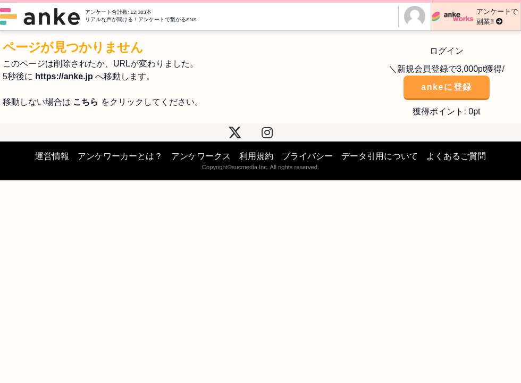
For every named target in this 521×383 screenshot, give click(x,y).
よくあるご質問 (456, 156)
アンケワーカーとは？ (120, 156)
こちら (85, 101)
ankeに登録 (446, 86)
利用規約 (256, 156)
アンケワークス (201, 156)
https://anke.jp (64, 76)
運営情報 (52, 156)
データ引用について (379, 156)
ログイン (447, 50)
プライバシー (307, 156)
